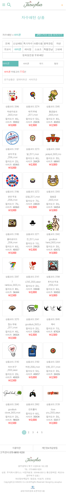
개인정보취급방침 (50, 448)
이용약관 (16, 448)
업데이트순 (21, 79)
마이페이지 (57, 5)
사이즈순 (33, 79)
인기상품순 (9, 79)
